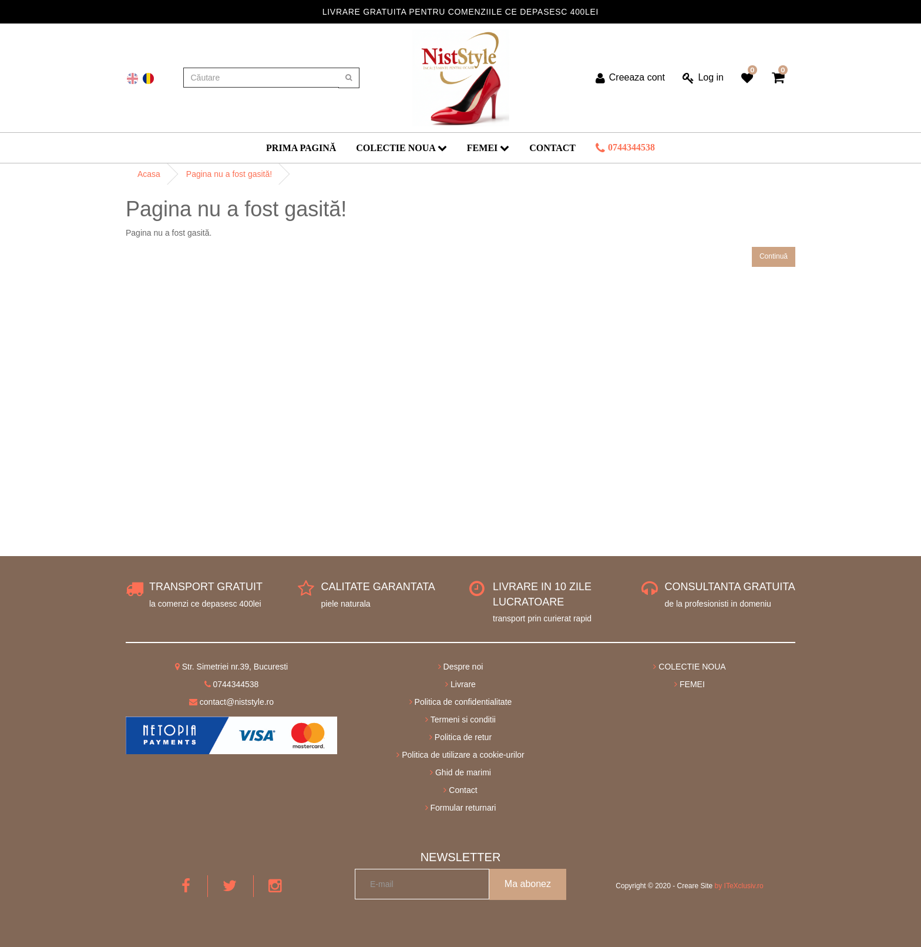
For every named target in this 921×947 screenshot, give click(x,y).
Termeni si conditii (460, 719)
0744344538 (625, 148)
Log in (703, 78)
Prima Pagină (301, 148)
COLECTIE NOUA (401, 148)
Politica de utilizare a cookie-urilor (460, 754)
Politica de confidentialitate (460, 702)
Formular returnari (460, 807)
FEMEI (488, 148)
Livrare (460, 684)
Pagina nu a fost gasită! (229, 174)
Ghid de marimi (460, 772)
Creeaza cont (630, 78)
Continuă (773, 256)
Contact (552, 148)
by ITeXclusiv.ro (739, 886)
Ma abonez (528, 884)
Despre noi (460, 666)
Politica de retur (460, 737)
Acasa (148, 174)
